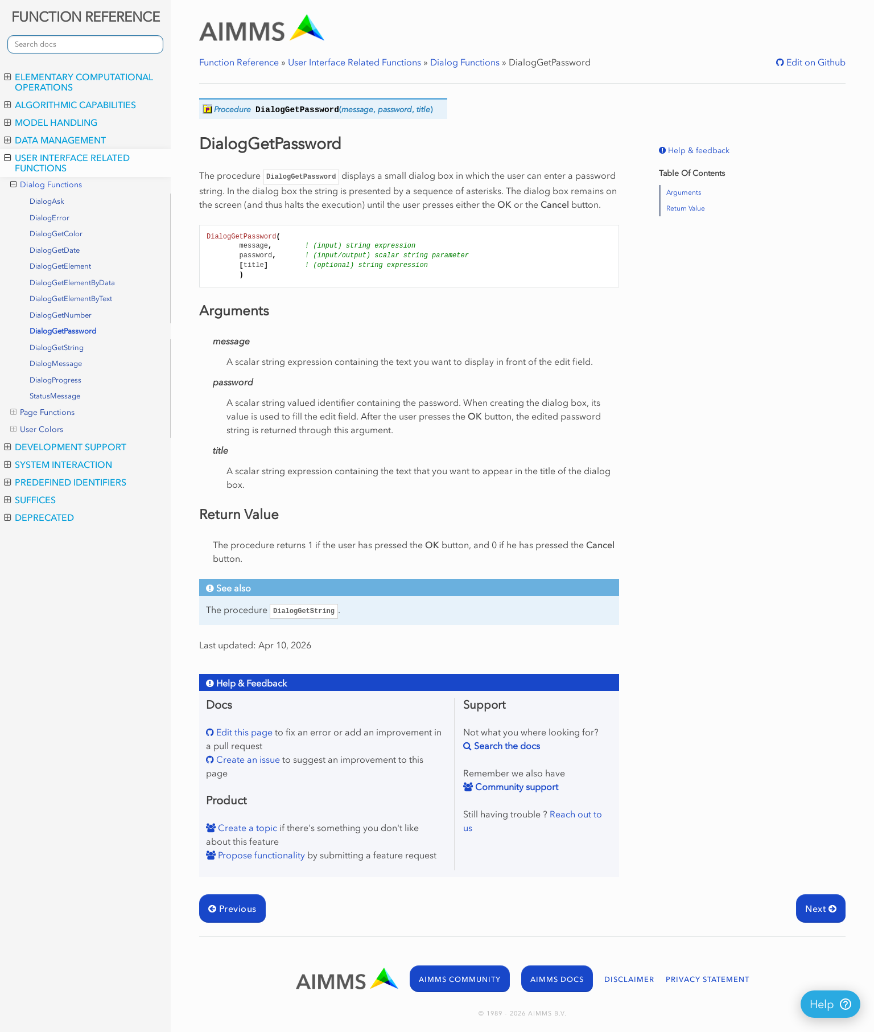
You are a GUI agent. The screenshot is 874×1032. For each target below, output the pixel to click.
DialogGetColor (56, 233)
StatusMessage (55, 396)
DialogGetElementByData (72, 282)
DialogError (49, 217)
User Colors (36, 430)
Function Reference (239, 62)
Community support (515, 786)
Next (820, 908)
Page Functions (42, 413)
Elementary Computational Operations (78, 82)
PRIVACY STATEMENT (707, 979)
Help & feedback (697, 150)
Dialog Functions (46, 185)
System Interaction (58, 464)
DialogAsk (47, 201)
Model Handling (50, 122)
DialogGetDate (55, 250)
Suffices (30, 499)
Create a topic (246, 827)
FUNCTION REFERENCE (85, 17)
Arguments (683, 192)
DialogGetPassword (63, 331)
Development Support (65, 447)
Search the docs (506, 745)
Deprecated (39, 517)
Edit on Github (815, 62)
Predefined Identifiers (65, 482)
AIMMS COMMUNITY (460, 979)
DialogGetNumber (61, 315)
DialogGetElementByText (71, 298)
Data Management (55, 140)
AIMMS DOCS (557, 979)
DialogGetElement (60, 266)
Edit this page (243, 732)
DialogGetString (57, 347)
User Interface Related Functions (67, 163)
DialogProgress (55, 380)
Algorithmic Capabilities (70, 104)
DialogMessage (56, 363)
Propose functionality (260, 855)
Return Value (685, 208)
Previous (232, 908)
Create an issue (247, 759)
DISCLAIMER (629, 979)
